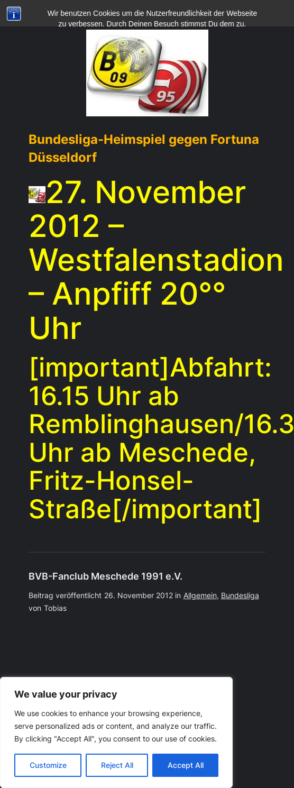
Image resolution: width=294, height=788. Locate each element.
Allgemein (200, 595)
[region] (116, 732)
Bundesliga (240, 595)
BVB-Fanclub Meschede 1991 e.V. (105, 576)
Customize (48, 764)
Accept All (186, 764)
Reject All (117, 764)
